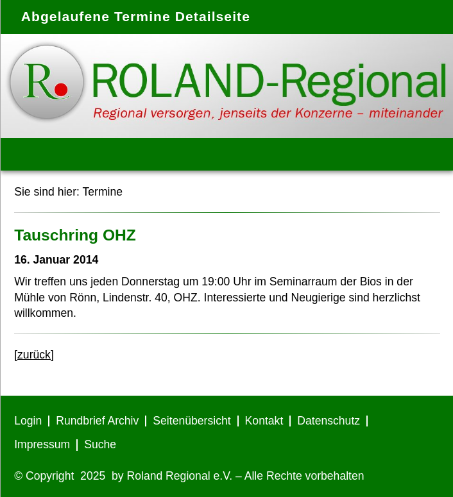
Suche (100, 444)
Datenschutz (328, 420)
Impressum (42, 444)
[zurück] (34, 354)
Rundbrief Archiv (97, 420)
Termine (102, 191)
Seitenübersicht (191, 420)
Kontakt (264, 420)
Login (28, 420)
